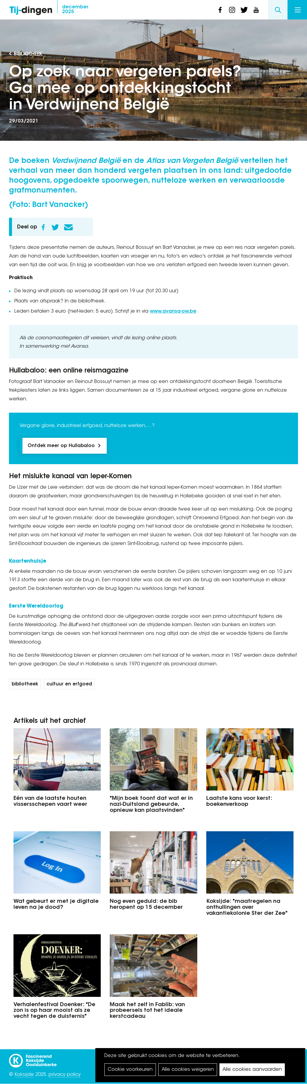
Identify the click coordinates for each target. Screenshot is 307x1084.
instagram (232, 9)
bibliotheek (25, 684)
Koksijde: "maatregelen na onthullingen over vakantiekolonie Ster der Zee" (247, 907)
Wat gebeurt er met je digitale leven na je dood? (56, 904)
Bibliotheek (28, 54)
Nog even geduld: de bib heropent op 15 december (146, 904)
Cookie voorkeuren (130, 1069)
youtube (256, 9)
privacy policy (65, 1074)
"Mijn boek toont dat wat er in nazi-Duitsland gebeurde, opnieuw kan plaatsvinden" (151, 804)
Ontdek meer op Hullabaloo (61, 446)
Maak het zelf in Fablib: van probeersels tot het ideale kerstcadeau (147, 1011)
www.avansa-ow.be (173, 311)
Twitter (55, 227)
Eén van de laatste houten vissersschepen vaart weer (50, 801)
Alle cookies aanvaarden (252, 1069)
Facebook (43, 227)
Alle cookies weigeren (188, 1069)
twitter (244, 9)
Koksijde (24, 1074)
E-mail (68, 227)
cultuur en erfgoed (69, 684)
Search (278, 9)
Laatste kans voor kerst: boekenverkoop (239, 801)
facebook (220, 9)
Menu (298, 9)
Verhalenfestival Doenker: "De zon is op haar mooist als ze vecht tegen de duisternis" (54, 1011)
